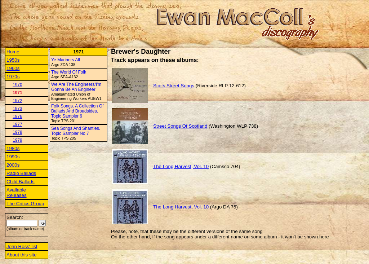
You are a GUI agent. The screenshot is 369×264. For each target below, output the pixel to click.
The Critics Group (25, 203)
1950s (12, 60)
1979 (17, 140)
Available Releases (16, 192)
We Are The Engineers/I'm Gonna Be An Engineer (76, 87)
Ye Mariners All (65, 59)
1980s (12, 148)
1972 (17, 100)
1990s (12, 156)
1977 (17, 124)
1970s (12, 76)
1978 (17, 132)
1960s (12, 68)
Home (12, 51)
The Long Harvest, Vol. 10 (181, 166)
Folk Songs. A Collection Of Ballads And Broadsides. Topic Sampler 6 (77, 111)
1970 (17, 84)
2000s (12, 165)
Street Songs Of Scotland (180, 126)
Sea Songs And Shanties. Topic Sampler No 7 (75, 131)
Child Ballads (20, 181)
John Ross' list (21, 246)
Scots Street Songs (173, 85)
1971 (17, 92)
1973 (17, 108)
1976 (17, 116)
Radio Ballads (21, 173)
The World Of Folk (68, 72)
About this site (21, 255)
